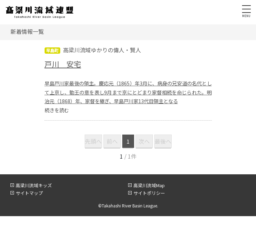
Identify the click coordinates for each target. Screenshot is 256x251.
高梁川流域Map (149, 185)
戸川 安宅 (63, 64)
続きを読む (57, 110)
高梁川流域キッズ (34, 185)
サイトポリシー (149, 193)
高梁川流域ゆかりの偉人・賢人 (102, 50)
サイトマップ (29, 193)
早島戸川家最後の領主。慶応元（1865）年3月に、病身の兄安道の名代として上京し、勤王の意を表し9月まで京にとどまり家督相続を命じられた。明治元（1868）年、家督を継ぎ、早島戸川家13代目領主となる (128, 92)
